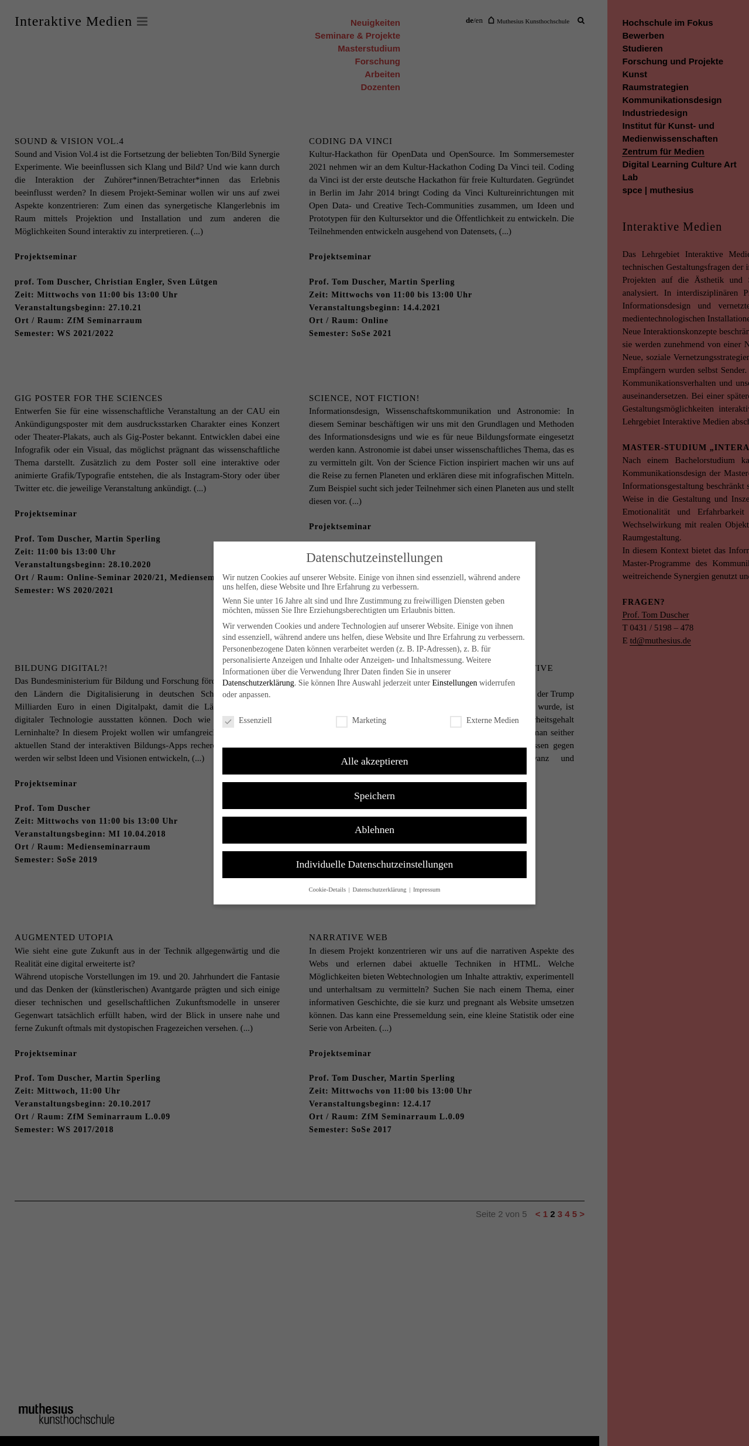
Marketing (361, 720)
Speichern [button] (374, 795)
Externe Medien (484, 720)
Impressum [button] (427, 889)
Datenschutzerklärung (258, 683)
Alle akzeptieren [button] (374, 761)
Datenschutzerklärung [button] (380, 889)
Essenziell (247, 720)
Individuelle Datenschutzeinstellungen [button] (374, 864)
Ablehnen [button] (374, 829)
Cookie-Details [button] (327, 889)
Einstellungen (454, 683)
